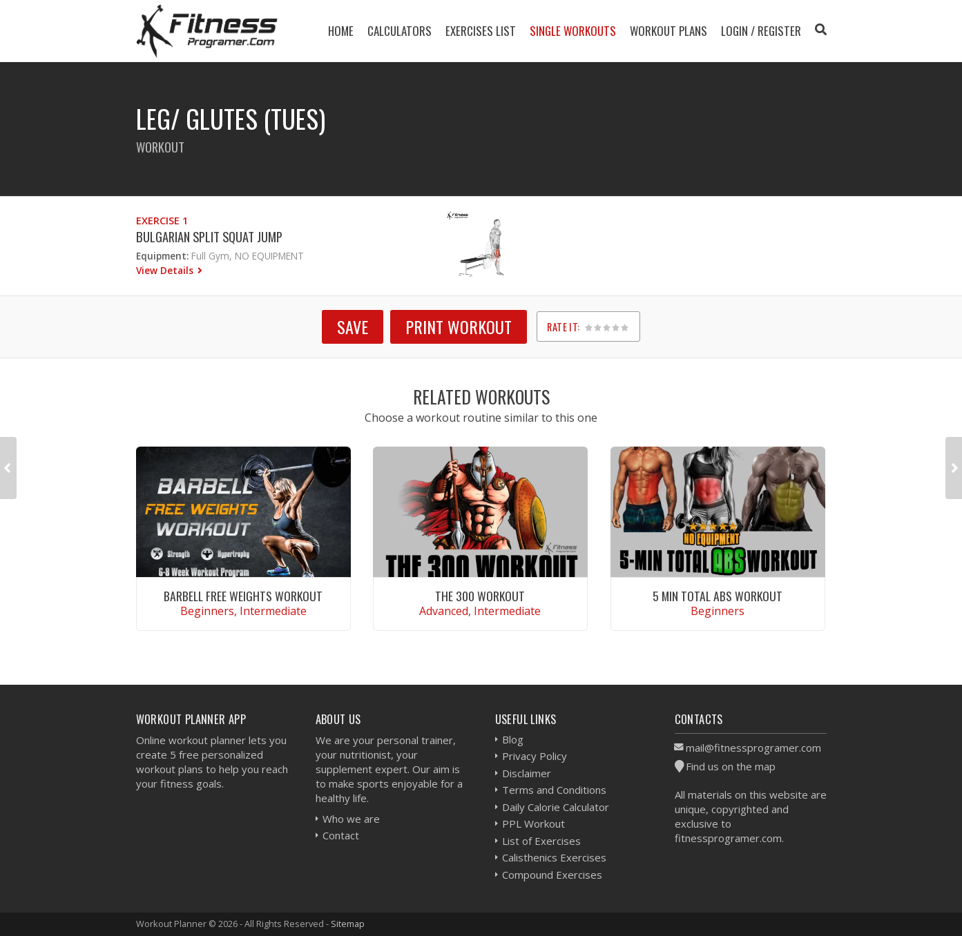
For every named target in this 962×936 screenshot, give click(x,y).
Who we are (351, 819)
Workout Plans (668, 30)
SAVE (352, 326)
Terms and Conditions (554, 790)
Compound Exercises (552, 874)
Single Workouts (573, 30)
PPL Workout (533, 823)
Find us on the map (731, 766)
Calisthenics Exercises (554, 857)
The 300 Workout (480, 596)
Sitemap (348, 923)
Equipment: (162, 255)
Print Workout (458, 326)
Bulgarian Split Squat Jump (209, 236)
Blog (512, 739)
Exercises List (480, 30)
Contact (341, 835)
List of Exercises (541, 841)
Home (341, 30)
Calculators (399, 30)
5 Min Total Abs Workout (717, 596)
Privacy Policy (534, 756)
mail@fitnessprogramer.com (753, 747)
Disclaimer (526, 773)
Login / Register (761, 30)
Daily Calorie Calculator (555, 807)
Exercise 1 (162, 220)
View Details (166, 270)
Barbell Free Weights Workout (243, 596)
